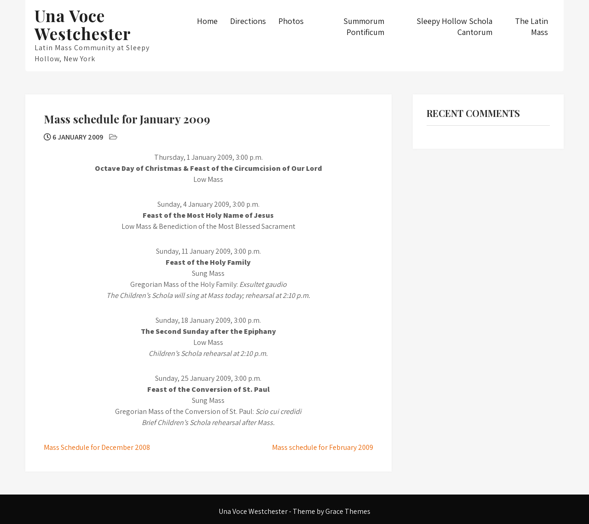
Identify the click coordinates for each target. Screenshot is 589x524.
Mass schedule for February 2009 (322, 447)
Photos (291, 21)
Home (207, 21)
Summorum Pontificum (363, 26)
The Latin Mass (531, 26)
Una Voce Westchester (83, 24)
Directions (248, 21)
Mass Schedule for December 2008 (97, 447)
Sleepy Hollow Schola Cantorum (454, 26)
